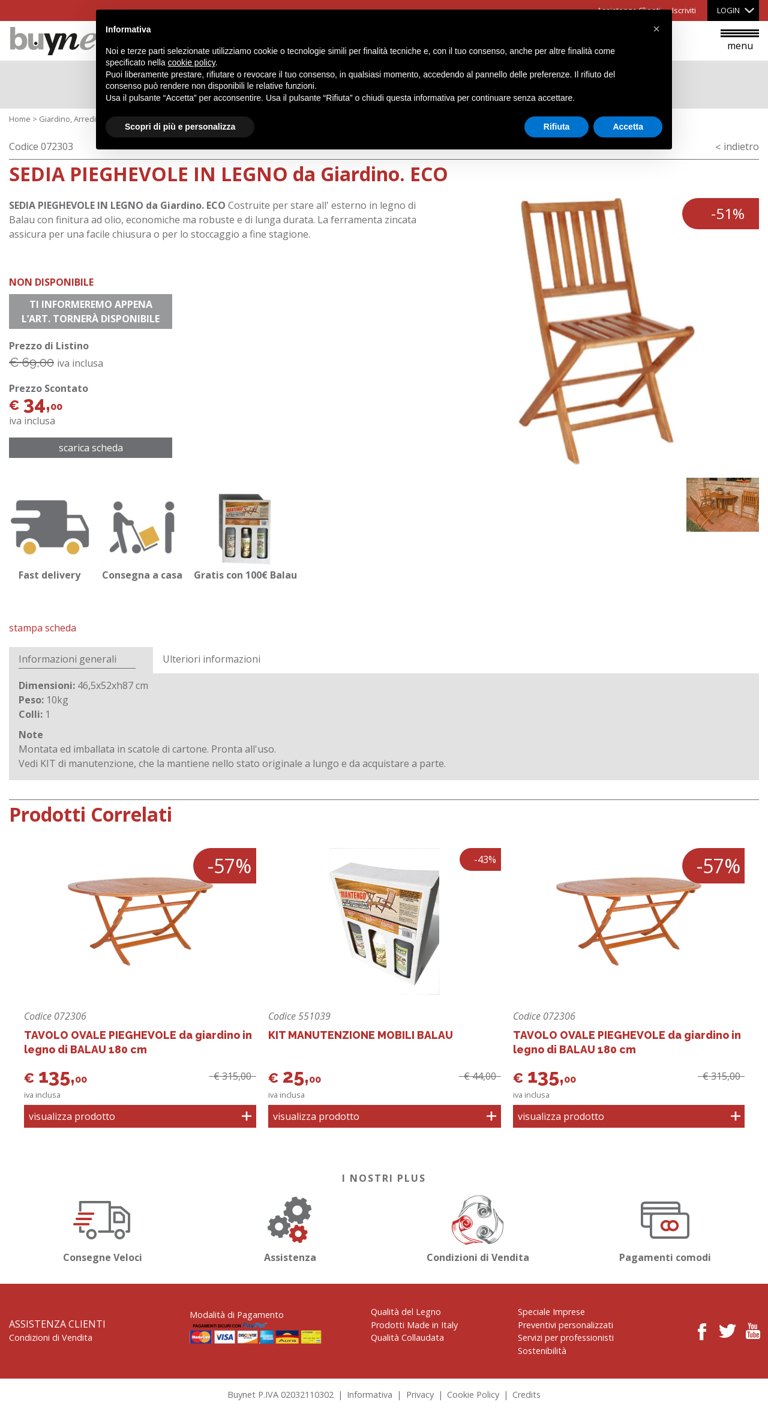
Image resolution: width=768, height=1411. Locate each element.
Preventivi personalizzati (565, 1325)
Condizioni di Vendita (478, 1227)
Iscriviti (684, 10)
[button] (656, 28)
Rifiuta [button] (557, 126)
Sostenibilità (542, 1350)
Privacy (420, 1394)
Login (728, 10)
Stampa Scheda (42, 627)
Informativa (369, 1394)
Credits (526, 1394)
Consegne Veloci (103, 1227)
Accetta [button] (628, 126)
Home (20, 118)
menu (740, 40)
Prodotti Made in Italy (414, 1325)
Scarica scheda (91, 447)
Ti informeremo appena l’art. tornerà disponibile (91, 311)
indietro (741, 146)
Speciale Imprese (551, 1311)
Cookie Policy (473, 1394)
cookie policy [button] (191, 62)
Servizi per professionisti (566, 1337)
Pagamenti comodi (665, 1227)
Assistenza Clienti (57, 1324)
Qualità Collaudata (407, 1337)
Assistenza (290, 1227)
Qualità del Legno (406, 1311)
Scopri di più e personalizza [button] (180, 126)
